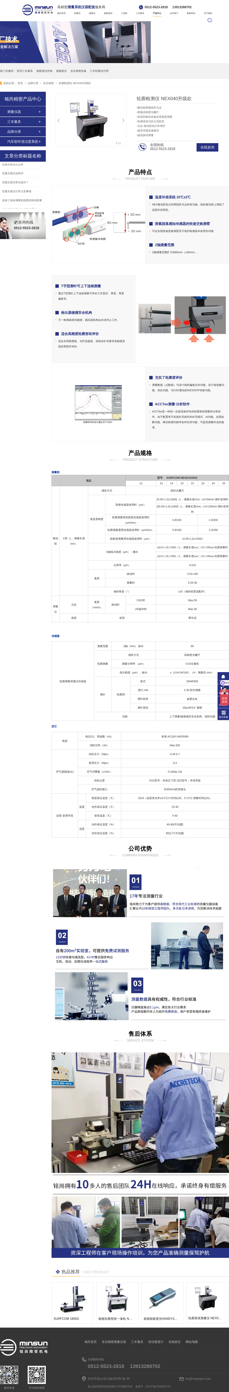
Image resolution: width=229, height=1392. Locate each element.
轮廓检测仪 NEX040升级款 (75, 83)
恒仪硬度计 (156, 1341)
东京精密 (49, 83)
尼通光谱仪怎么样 (12, 164)
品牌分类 (33, 83)
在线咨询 (207, 147)
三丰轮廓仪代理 (99, 70)
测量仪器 (14, 112)
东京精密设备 (78, 70)
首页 (21, 83)
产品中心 (157, 13)
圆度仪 (92, 13)
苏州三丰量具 (25, 70)
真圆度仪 (61, 70)
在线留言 (175, 1341)
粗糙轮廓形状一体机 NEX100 (118, 1318)
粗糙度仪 (108, 13)
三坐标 (124, 13)
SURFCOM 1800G (66, 1318)
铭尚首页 (61, 13)
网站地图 (192, 1341)
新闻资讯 (191, 13)
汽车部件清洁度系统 (22, 142)
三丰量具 (140, 13)
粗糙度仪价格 (44, 70)
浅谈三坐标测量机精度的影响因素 (22, 200)
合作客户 (174, 13)
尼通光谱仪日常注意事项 (16, 191)
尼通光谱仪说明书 (12, 173)
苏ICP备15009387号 (158, 1386)
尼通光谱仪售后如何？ (15, 182)
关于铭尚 (208, 13)
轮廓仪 (77, 13)
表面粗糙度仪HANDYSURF (162, 1318)
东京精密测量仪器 (114, 1341)
